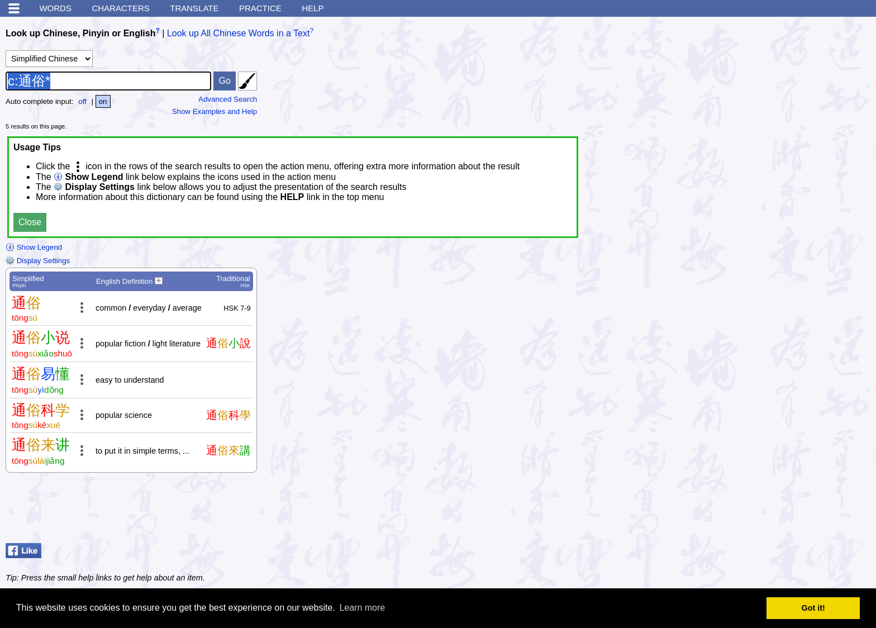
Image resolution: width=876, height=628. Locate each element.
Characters (120, 8)
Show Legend (34, 247)
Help (312, 8)
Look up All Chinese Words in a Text (238, 33)
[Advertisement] (781, 511)
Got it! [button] (813, 607)
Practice (260, 8)
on (103, 101)
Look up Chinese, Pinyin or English (80, 33)
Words (55, 8)
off (82, 101)
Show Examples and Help (215, 111)
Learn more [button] (362, 607)
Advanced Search (227, 99)
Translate (194, 8)
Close (29, 222)
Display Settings (38, 260)
